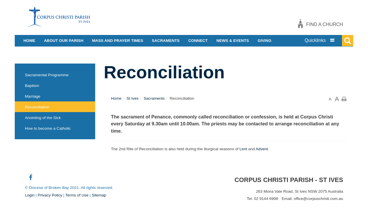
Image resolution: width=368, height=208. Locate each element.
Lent (243, 149)
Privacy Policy (50, 195)
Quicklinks (315, 40)
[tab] (325, 40)
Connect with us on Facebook (30, 179)
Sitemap (99, 195)
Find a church (324, 24)
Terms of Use (77, 195)
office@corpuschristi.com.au (318, 198)
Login (29, 195)
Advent (262, 149)
